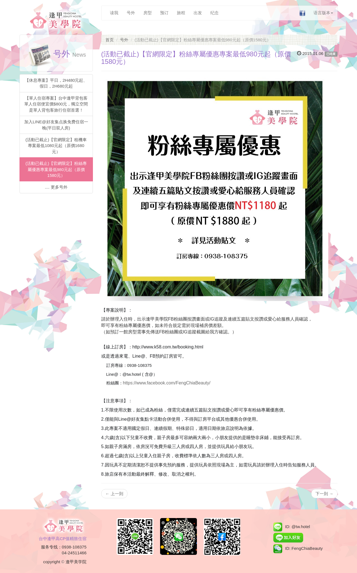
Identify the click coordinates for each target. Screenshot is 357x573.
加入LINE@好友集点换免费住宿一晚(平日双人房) (56, 124)
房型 (147, 12)
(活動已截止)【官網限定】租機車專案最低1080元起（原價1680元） (56, 145)
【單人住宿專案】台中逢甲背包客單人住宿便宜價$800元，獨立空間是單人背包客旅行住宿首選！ (56, 104)
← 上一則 (114, 493)
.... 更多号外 (56, 187)
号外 (131, 12)
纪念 (214, 12)
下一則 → (324, 493)
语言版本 (323, 12)
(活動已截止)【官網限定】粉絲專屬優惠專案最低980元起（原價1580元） (56, 169)
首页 (109, 39)
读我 (114, 12)
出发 (198, 12)
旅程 (181, 12)
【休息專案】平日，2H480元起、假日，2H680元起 (56, 83)
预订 (164, 12)
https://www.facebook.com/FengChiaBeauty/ (167, 383)
